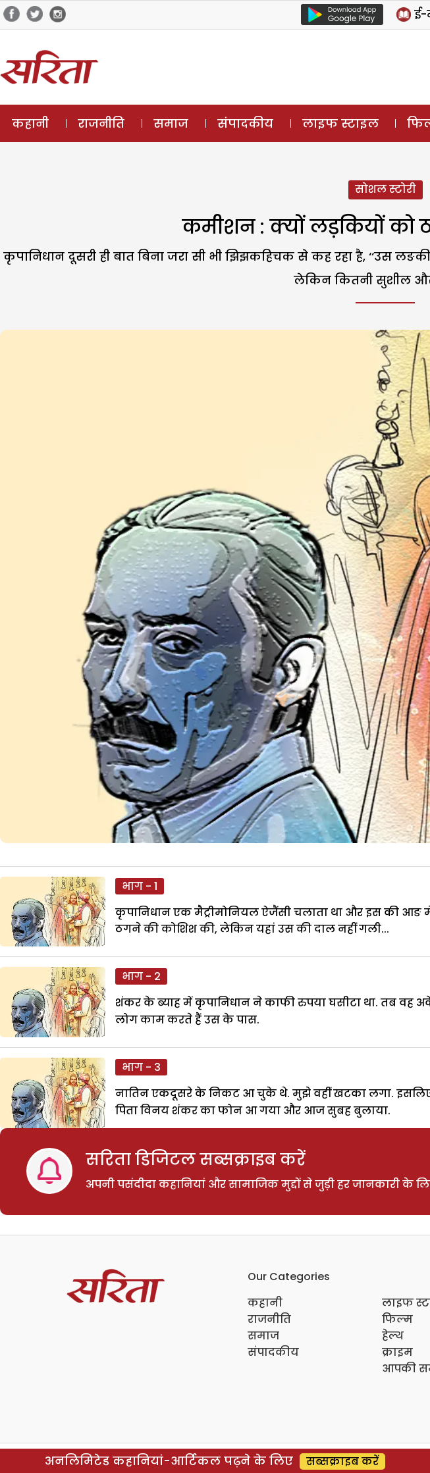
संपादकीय (245, 123)
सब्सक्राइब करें (342, 1461)
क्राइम (397, 1352)
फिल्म (397, 1319)
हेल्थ (393, 1335)
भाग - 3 (141, 1067)
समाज (170, 123)
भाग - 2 (141, 976)
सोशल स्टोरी (385, 189)
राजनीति (101, 123)
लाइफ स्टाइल (340, 123)
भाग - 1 (139, 886)
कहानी (30, 123)
